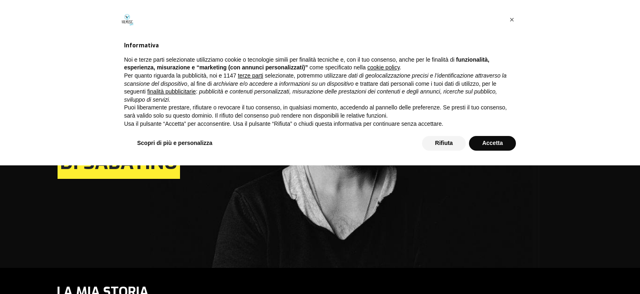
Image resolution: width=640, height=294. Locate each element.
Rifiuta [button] (444, 271)
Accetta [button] (492, 271)
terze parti (250, 204)
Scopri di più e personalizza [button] (174, 271)
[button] (511, 148)
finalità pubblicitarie (171, 220)
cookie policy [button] (383, 196)
